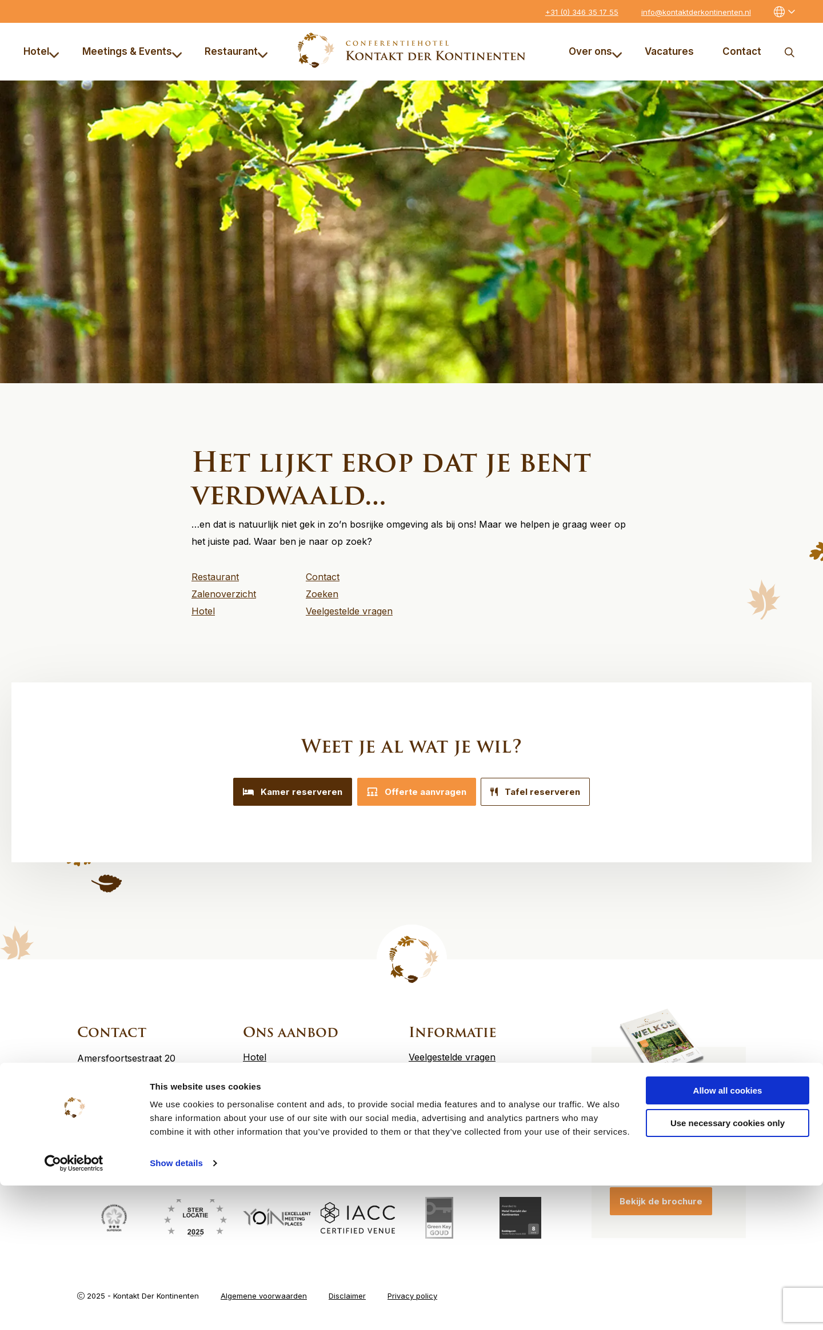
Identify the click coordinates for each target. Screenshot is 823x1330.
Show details (176, 1307)
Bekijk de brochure (661, 1196)
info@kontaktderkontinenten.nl (696, 12)
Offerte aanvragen (416, 791)
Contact (741, 51)
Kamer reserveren (284, 791)
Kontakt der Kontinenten (412, 50)
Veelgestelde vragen (452, 1052)
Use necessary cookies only (727, 1267)
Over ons (595, 51)
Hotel (41, 51)
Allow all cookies (727, 1235)
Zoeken (789, 51)
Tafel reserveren (544, 791)
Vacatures (669, 51)
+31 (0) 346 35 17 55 (581, 12)
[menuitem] (43, 51)
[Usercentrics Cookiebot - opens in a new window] (74, 1307)
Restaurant (236, 51)
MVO (419, 1080)
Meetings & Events (132, 51)
